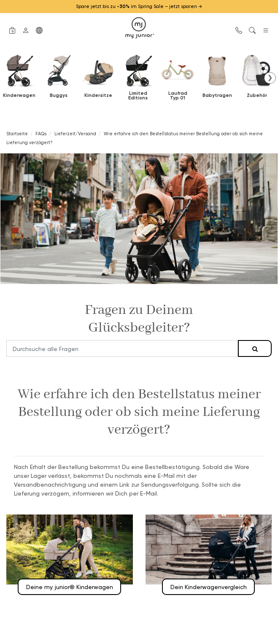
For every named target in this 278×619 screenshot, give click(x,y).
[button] (12, 29)
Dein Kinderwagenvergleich (208, 586)
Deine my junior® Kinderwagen (69, 586)
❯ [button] (270, 77)
